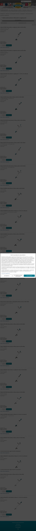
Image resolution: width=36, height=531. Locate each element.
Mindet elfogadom (29, 275)
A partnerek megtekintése (5, 273)
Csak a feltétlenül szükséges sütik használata (18, 276)
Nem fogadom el (6, 275)
